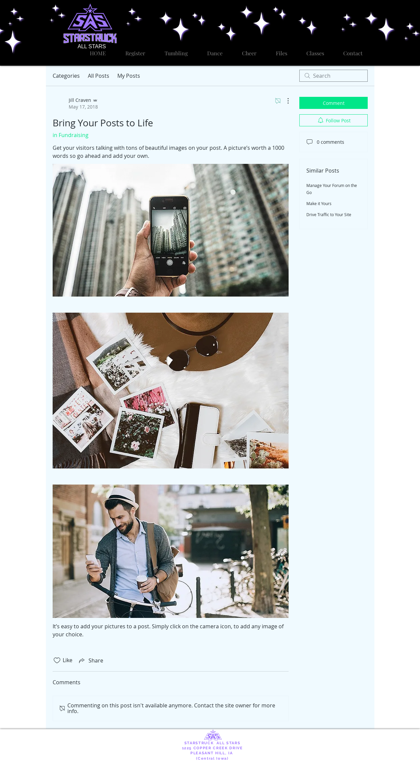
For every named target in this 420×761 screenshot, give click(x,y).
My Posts (128, 75)
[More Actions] (285, 101)
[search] (333, 76)
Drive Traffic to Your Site (328, 214)
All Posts (98, 75)
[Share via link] (90, 660)
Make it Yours (319, 203)
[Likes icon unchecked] (57, 660)
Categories (66, 75)
